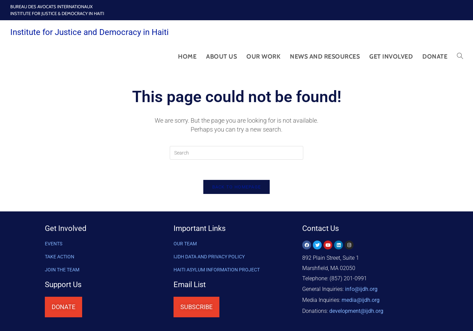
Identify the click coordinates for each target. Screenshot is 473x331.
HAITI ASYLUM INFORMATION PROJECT (217, 270)
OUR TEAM (185, 244)
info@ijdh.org (361, 289)
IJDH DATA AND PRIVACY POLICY (209, 257)
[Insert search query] (236, 153)
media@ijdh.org (361, 300)
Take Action (59, 257)
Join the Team (62, 270)
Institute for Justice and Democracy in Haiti (89, 32)
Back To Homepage (236, 187)
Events (53, 244)
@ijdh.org (356, 310)
